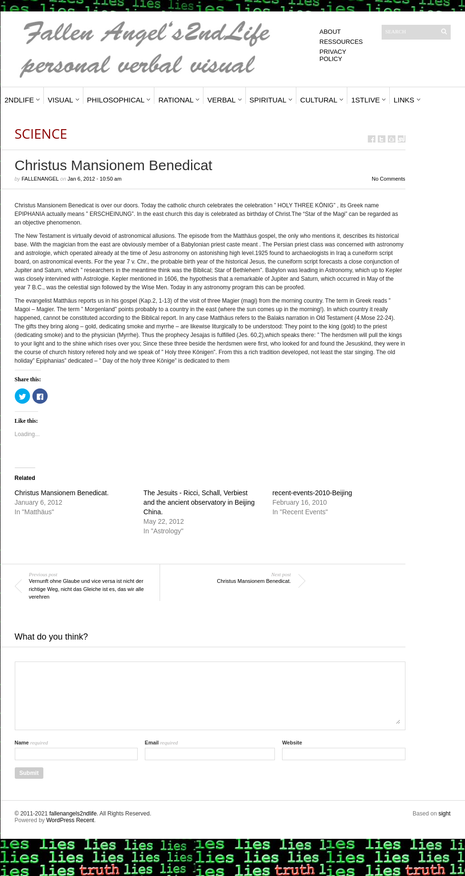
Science (41, 133)
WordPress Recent (70, 820)
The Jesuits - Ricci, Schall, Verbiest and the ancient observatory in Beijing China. (198, 502)
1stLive (365, 100)
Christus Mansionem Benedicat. (62, 493)
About (330, 31)
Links (404, 100)
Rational (175, 100)
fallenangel (40, 179)
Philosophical (116, 100)
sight (444, 813)
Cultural (318, 100)
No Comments (388, 179)
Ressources (341, 41)
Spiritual (268, 100)
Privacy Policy (333, 55)
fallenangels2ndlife (72, 813)
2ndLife (19, 100)
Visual (60, 100)
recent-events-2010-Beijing (312, 493)
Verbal (221, 100)
